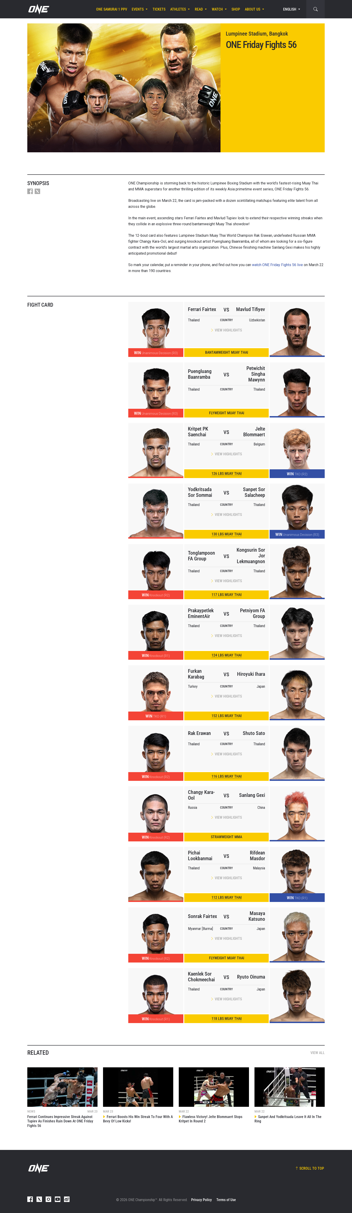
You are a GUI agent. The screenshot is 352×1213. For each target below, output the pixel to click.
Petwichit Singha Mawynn (255, 374)
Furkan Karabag (196, 674)
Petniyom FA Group (252, 613)
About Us (252, 9)
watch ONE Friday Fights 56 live (277, 265)
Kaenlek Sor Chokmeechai (201, 976)
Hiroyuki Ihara (251, 674)
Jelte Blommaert (254, 431)
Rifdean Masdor (257, 855)
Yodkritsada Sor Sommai (200, 492)
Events (138, 9)
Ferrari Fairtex (202, 309)
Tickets (159, 9)
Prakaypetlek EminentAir (201, 613)
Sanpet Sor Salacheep (254, 492)
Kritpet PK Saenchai (198, 431)
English (289, 9)
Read (199, 9)
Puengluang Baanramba (200, 374)
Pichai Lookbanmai (200, 855)
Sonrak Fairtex (202, 916)
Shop (236, 9)
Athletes (178, 9)
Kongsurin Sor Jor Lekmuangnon (251, 555)
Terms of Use (226, 1200)
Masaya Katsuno (257, 916)
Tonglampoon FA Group (201, 556)
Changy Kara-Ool (201, 795)
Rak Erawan (199, 733)
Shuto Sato (254, 733)
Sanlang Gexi (252, 795)
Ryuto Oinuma (251, 977)
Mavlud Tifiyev (250, 309)
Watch (217, 9)
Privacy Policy (201, 1200)
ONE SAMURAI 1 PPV (111, 9)
